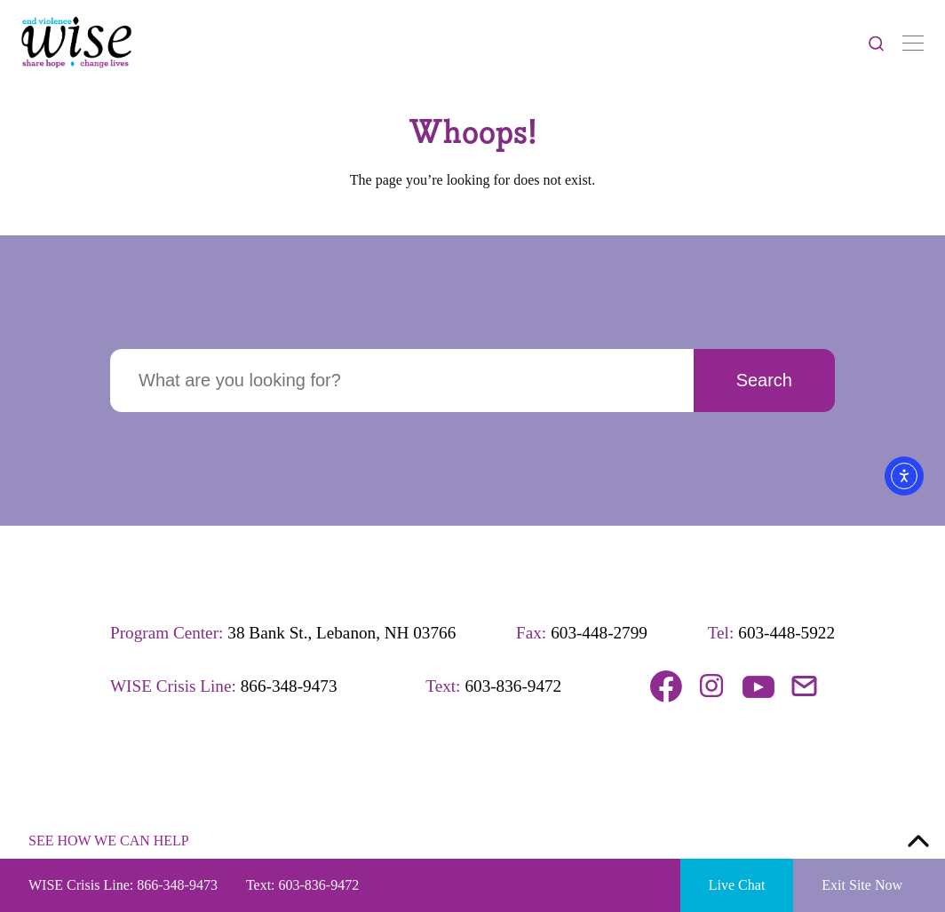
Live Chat (737, 884)
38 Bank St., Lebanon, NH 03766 (341, 632)
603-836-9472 (513, 686)
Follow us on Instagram (712, 686)
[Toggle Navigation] (913, 42)
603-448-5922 (786, 632)
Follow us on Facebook (666, 686)
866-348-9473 (289, 686)
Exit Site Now (862, 884)
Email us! (805, 686)
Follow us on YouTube (758, 686)
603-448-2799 (599, 632)
